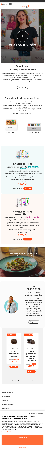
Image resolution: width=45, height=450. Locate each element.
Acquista (28, 188)
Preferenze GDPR (22, 447)
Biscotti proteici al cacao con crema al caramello (31, 356)
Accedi (23, 6)
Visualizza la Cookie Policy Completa (10, 432)
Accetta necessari (22, 443)
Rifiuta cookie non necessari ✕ (36, 413)
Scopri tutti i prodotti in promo (22, 381)
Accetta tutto (22, 437)
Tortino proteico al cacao (14, 354)
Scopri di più (22, 87)
